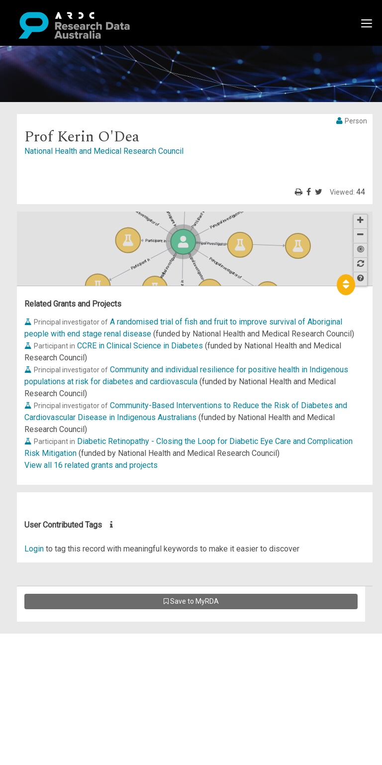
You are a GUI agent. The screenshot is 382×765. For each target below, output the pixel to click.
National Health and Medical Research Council (104, 151)
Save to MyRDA (191, 601)
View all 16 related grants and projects (91, 465)
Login (34, 548)
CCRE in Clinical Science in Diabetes (140, 345)
